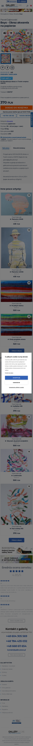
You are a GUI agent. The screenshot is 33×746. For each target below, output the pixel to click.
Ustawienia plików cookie (16, 387)
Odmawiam (16, 382)
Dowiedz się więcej (9, 372)
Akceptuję (16, 377)
